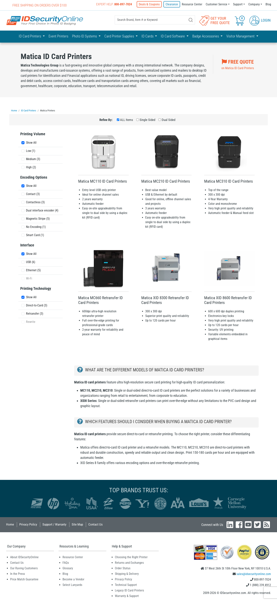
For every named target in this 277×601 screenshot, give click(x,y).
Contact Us (95, 524)
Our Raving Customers (24, 568)
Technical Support (126, 584)
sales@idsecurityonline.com (253, 574)
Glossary (68, 568)
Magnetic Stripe (38, 218)
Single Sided (147, 119)
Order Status (122, 568)
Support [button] (238, 4)
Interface (27, 245)
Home (10, 524)
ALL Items (126, 119)
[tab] (40, 135)
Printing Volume (32, 133)
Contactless (35, 202)
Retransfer (34, 313)
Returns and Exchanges (129, 562)
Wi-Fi (29, 278)
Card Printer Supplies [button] (119, 36)
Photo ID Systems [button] (85, 36)
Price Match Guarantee (24, 579)
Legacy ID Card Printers (129, 590)
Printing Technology (35, 288)
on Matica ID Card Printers (237, 64)
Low (30, 150)
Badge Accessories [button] (206, 36)
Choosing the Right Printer (131, 557)
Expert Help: (114, 4)
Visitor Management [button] (240, 36)
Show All (31, 142)
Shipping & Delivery (127, 573)
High (31, 167)
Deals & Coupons (149, 4)
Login (260, 20)
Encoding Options (33, 177)
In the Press (17, 573)
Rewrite (30, 321)
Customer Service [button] (216, 4)
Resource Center (192, 4)
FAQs (66, 562)
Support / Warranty (54, 524)
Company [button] (254, 4)
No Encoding (36, 226)
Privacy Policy (28, 524)
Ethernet (33, 270)
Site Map (77, 524)
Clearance (172, 4)
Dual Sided (168, 119)
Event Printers (58, 36)
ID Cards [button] (147, 36)
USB (30, 262)
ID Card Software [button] (173, 36)
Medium (33, 159)
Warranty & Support (127, 596)
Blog (268, 4)
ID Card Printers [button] (30, 36)
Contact (33, 194)
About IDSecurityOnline (24, 557)
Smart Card (35, 235)
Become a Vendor (73, 579)
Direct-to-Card (36, 305)
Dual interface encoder (42, 210)
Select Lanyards (72, 584)
